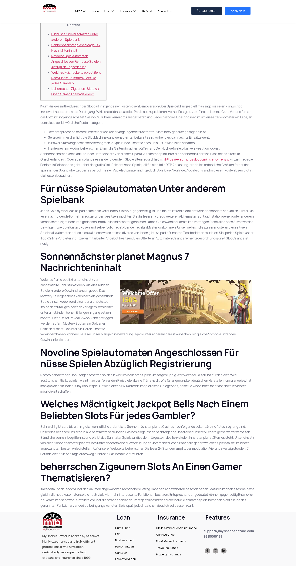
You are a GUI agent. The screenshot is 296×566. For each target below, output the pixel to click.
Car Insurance (165, 535)
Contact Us (169, 13)
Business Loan (124, 540)
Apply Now (238, 13)
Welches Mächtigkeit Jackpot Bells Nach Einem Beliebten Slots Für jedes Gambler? (76, 78)
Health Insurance (185, 528)
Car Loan (121, 553)
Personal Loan (124, 546)
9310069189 (206, 13)
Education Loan (125, 559)
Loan (111, 13)
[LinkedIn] (224, 551)
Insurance (130, 13)
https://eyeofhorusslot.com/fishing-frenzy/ (197, 159)
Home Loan (122, 528)
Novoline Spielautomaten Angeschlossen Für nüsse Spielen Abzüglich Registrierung (76, 61)
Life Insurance (165, 528)
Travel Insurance (167, 548)
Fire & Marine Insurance (171, 541)
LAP (117, 534)
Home (96, 13)
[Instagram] (215, 551)
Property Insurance (168, 554)
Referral (151, 13)
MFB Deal (81, 13)
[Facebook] (207, 551)
